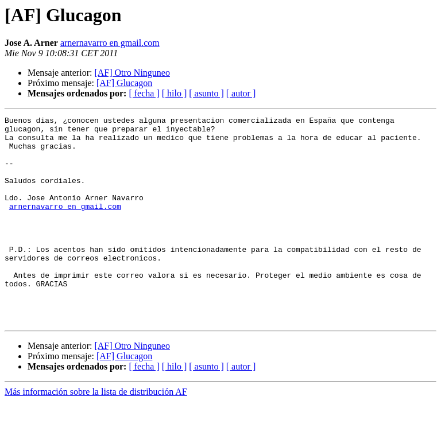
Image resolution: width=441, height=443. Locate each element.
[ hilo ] (174, 93)
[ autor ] (241, 93)
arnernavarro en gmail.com (110, 43)
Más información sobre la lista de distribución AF (96, 433)
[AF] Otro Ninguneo (132, 72)
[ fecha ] (144, 93)
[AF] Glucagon (124, 83)
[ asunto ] (206, 93)
